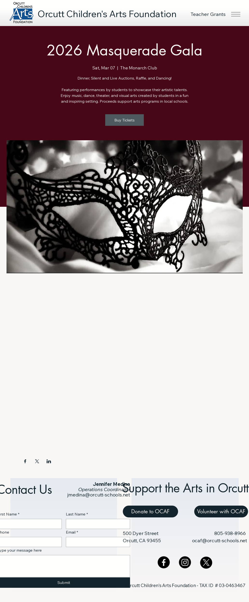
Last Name (77, 514)
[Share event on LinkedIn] (49, 461)
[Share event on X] (37, 461)
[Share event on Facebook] (25, 461)
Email (72, 532)
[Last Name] (96, 524)
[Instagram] (185, 562)
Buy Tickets (124, 120)
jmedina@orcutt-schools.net (98, 495)
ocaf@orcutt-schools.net (219, 540)
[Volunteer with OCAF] (221, 511)
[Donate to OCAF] (150, 511)
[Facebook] (163, 562)
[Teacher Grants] (209, 14)
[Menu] (235, 14)
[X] (206, 562)
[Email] (96, 542)
